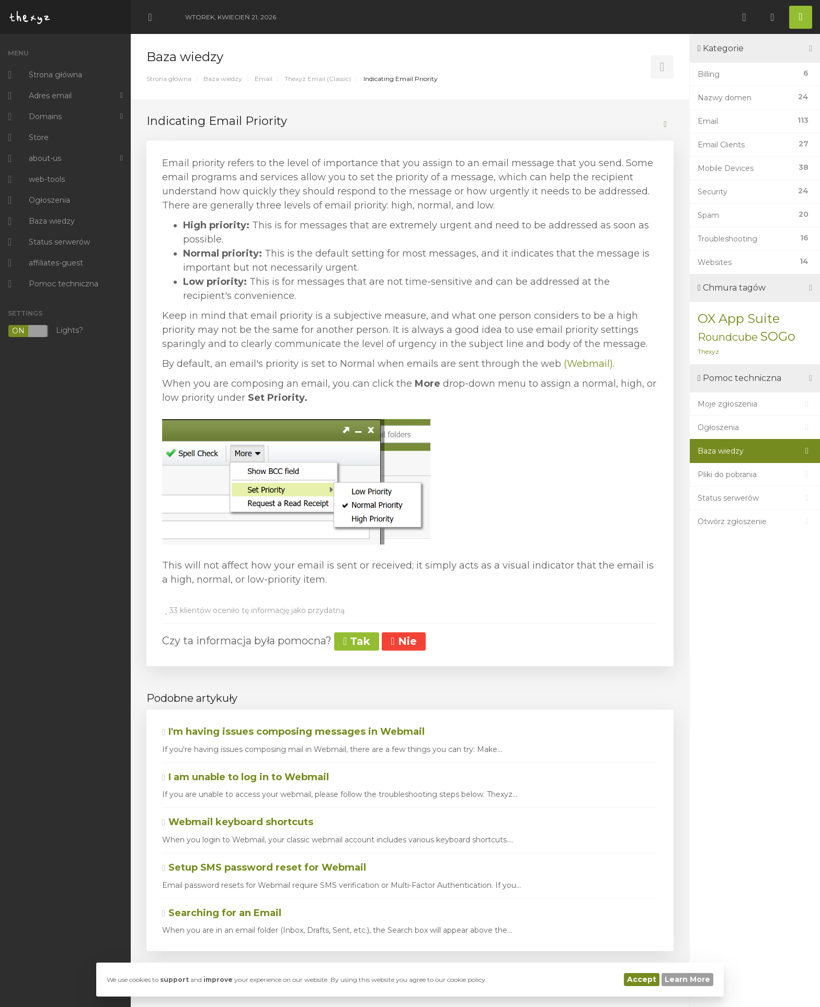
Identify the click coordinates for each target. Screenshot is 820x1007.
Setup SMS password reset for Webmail (264, 867)
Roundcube (728, 337)
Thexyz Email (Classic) (317, 79)
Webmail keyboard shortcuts (237, 822)
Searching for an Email (221, 913)
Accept (641, 979)
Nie (403, 641)
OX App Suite (739, 318)
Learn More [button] (687, 979)
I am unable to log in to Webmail (245, 777)
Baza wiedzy (222, 79)
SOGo (777, 336)
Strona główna (168, 79)
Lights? (45, 331)
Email (263, 79)
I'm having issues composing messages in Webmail (293, 731)
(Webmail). (589, 363)
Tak (356, 641)
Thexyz (708, 351)
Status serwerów (755, 498)
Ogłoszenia (755, 427)
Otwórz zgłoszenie (755, 521)
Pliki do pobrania (755, 474)
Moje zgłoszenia (755, 404)
